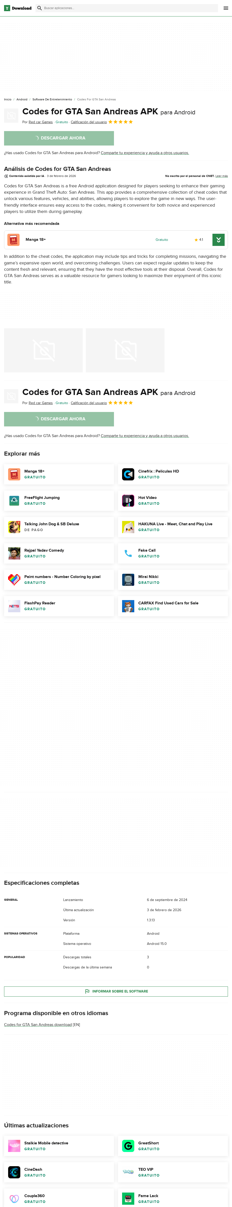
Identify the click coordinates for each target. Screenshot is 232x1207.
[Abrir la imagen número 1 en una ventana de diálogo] (125, 350)
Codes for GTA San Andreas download (38, 1024)
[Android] (21, 99)
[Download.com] (17, 8)
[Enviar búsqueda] (40, 8)
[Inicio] (7, 99)
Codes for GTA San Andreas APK (108, 111)
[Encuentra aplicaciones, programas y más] (127, 8)
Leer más (222, 176)
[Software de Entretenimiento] (52, 99)
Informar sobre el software (116, 991)
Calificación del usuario (102, 121)
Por (37, 122)
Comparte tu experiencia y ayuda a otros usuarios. (145, 152)
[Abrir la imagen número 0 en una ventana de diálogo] (43, 350)
